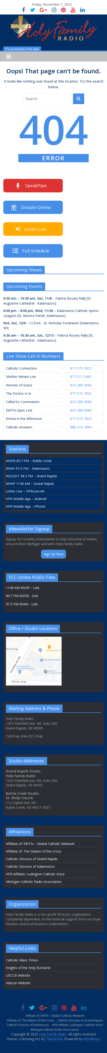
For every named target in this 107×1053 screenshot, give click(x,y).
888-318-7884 (81, 427)
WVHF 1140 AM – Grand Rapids (30, 483)
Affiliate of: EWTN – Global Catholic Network (40, 843)
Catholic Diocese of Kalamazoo (30, 866)
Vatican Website (18, 983)
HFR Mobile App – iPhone (25, 506)
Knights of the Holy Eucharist (28, 967)
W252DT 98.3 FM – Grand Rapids (31, 476)
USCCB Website (18, 975)
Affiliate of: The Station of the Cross (33, 851)
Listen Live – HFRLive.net (25, 491)
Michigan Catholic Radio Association (34, 881)
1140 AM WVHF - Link (22, 587)
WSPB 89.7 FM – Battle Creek (29, 461)
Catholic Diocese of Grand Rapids (32, 859)
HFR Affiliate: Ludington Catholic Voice (35, 874)
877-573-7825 (81, 368)
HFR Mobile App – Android (26, 498)
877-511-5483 (81, 376)
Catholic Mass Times (22, 960)
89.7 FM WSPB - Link (22, 596)
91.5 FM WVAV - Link (22, 604)
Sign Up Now (53, 554)
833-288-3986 (81, 385)
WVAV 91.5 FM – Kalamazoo (28, 468)
